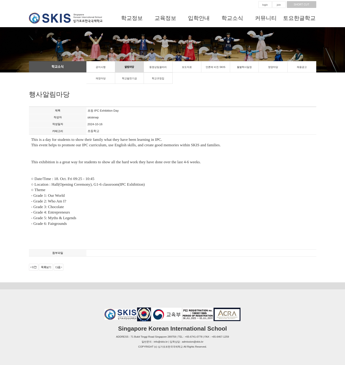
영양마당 (273, 67)
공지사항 (101, 67)
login (265, 4)
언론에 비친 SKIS (215, 67)
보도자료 (187, 67)
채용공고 (302, 67)
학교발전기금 (129, 78)
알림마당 (129, 67)
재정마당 (101, 78)
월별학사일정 (244, 67)
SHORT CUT (301, 4)
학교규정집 (158, 78)
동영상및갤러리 (158, 67)
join (279, 4)
